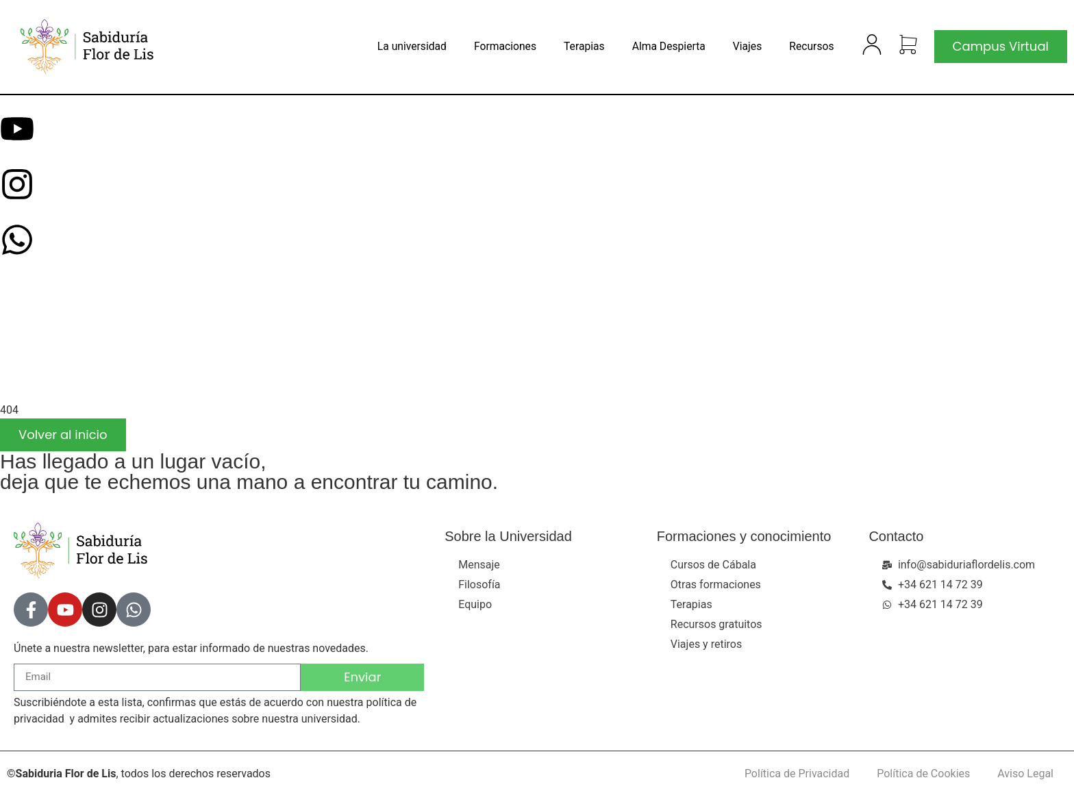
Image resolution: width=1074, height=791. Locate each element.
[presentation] (102, 345)
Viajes (747, 46)
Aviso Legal (1025, 773)
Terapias (584, 46)
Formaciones (505, 46)
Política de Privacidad (797, 773)
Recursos (811, 46)
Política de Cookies (923, 773)
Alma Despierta (668, 46)
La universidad (412, 46)
